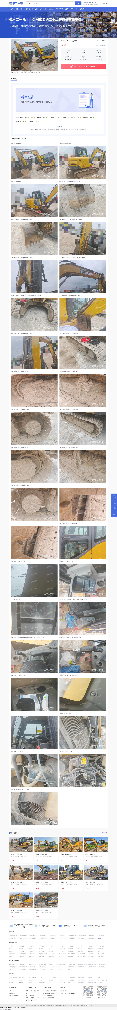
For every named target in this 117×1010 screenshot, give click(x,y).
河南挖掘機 (11, 951)
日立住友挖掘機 (81, 956)
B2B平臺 (21, 982)
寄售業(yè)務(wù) (30, 995)
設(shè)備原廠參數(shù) (99, 45)
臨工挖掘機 (11, 956)
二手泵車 (51, 946)
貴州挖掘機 (70, 951)
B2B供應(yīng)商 (52, 977)
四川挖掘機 (21, 951)
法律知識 (51, 980)
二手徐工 (80, 948)
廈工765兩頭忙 (81, 966)
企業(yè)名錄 (81, 977)
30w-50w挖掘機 (81, 953)
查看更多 (57, 126)
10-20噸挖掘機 (22, 953)
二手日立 (41, 948)
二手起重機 (60, 946)
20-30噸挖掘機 (32, 953)
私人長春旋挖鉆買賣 (82, 964)
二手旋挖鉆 (70, 946)
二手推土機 (31, 946)
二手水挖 (60, 966)
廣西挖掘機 (100, 948)
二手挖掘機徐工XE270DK (83, 938)
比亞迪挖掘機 (91, 956)
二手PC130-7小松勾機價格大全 (105, 964)
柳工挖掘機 (21, 956)
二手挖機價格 (71, 980)
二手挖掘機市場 (81, 980)
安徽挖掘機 (60, 951)
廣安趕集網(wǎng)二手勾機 (45, 964)
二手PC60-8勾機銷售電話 (44, 966)
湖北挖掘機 (41, 951)
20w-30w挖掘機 (71, 953)
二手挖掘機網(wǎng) (62, 982)
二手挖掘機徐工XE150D (14, 938)
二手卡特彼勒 (101, 946)
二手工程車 (90, 980)
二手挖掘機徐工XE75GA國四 (64, 935)
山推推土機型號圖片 (53, 966)
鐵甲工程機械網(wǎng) (34, 977)
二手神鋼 (21, 948)
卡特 (10, 969)
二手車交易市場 (71, 977)
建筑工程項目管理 (92, 982)
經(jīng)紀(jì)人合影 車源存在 (50, 990)
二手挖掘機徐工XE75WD (24, 935)
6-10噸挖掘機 (12, 953)
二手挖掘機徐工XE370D (93, 938)
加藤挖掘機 (41, 956)
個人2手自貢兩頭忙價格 (34, 964)
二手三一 (31, 948)
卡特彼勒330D (71, 964)
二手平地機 (80, 946)
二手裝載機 (21, 946)
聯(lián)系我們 (12, 993)
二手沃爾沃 (70, 948)
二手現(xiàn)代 (61, 948)
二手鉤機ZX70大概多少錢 (103, 966)
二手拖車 (90, 946)
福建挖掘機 (90, 951)
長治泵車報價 (12, 964)
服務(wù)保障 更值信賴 (48, 997)
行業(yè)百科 (101, 982)
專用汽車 (11, 980)
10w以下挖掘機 (52, 953)
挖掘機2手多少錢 (72, 966)
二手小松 (11, 948)
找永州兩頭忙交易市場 (93, 966)
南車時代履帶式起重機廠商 (35, 969)
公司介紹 (11, 990)
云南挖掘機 (80, 951)
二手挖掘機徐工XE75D (93, 935)
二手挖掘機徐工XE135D (63, 938)
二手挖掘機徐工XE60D (54, 938)
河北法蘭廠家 (81, 982)
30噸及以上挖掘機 (43, 953)
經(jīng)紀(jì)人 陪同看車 (49, 993)
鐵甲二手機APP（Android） (33, 997)
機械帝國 (31, 980)
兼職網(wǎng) (42, 982)
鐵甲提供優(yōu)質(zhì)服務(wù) (32, 992)
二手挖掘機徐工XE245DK (103, 935)
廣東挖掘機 (51, 951)
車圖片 (40, 980)
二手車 (40, 977)
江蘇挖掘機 (31, 951)
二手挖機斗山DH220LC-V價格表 (65, 964)
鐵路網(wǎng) (22, 980)
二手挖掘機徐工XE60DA (73, 935)
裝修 (99, 977)
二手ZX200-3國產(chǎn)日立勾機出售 (47, 969)
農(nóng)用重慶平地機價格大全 (95, 964)
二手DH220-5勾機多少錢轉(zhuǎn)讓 (37, 966)
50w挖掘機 (90, 953)
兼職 (69, 982)
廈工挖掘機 (60, 956)
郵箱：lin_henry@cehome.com (67, 993)
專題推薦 (60, 969)
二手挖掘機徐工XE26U (44, 935)
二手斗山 (51, 948)
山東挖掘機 (90, 948)
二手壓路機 (41, 946)
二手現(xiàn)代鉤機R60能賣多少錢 (16, 966)
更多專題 (51, 969)
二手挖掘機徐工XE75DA (54, 935)
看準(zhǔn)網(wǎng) (102, 980)
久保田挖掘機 (101, 953)
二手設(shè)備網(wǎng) (14, 977)
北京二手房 (21, 977)
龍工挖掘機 (31, 956)
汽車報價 (90, 977)
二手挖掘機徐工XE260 (73, 938)
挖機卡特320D (22, 964)
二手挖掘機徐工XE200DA (34, 935)
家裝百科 (11, 982)
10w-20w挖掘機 (61, 953)
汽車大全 (60, 977)
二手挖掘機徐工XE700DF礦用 (45, 938)
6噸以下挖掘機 (101, 951)
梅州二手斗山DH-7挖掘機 (24, 969)
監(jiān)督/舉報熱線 (13, 995)
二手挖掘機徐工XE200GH (15, 935)
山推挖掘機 (70, 956)
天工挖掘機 (100, 956)
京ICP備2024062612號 (58, 1005)
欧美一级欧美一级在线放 (6, 1009)
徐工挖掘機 (51, 956)
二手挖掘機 (11, 946)
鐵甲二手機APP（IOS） (32, 1000)
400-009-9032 (63, 990)
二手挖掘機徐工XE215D (83, 935)
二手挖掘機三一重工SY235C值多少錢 (27, 966)
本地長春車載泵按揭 (53, 964)
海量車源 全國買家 (47, 995)
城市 (69, 969)
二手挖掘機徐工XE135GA (24, 938)
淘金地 (30, 982)
